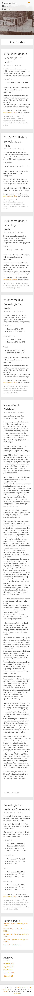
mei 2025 (6, 960)
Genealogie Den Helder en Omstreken (9, 6)
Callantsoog (7, 285)
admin (19, 65)
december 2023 (8, 973)
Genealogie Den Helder (10, 121)
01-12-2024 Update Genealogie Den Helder (15, 141)
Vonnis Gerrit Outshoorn (12, 945)
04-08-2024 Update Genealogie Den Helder (15, 225)
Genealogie (22, 388)
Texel (18, 288)
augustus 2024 (8, 967)
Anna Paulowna (23, 283)
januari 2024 (7, 970)
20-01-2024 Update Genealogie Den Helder (15, 304)
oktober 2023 (8, 976)
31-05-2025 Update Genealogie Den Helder (15, 58)
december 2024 (9, 963)
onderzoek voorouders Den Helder (14, 907)
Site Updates (16, 116)
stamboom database (10, 112)
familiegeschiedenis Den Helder (13, 118)
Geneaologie (12, 288)
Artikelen (9, 116)
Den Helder (15, 285)
